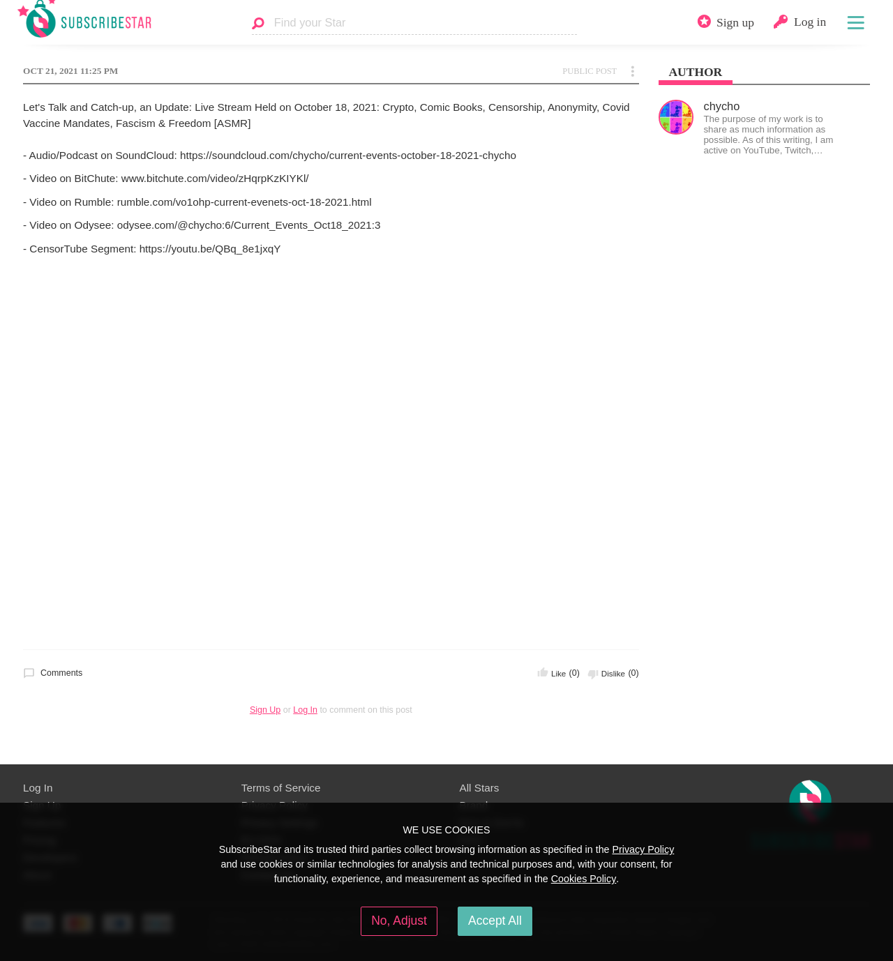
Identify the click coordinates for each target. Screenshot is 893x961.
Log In (305, 710)
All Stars (480, 788)
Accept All (495, 921)
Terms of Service (281, 788)
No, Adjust (399, 921)
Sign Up (265, 710)
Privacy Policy (643, 849)
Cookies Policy (584, 878)
